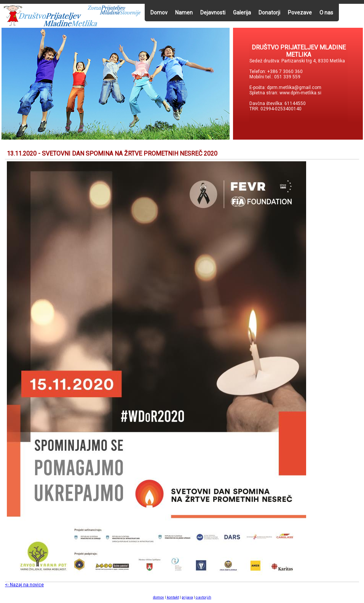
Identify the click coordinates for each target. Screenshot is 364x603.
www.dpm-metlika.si (300, 92)
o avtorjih (203, 597)
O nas (326, 13)
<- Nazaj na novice (24, 584)
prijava (187, 597)
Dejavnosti (212, 13)
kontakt (173, 597)
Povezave (300, 13)
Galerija (242, 13)
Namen (184, 13)
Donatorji (269, 13)
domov (158, 597)
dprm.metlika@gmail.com (294, 87)
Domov (159, 13)
